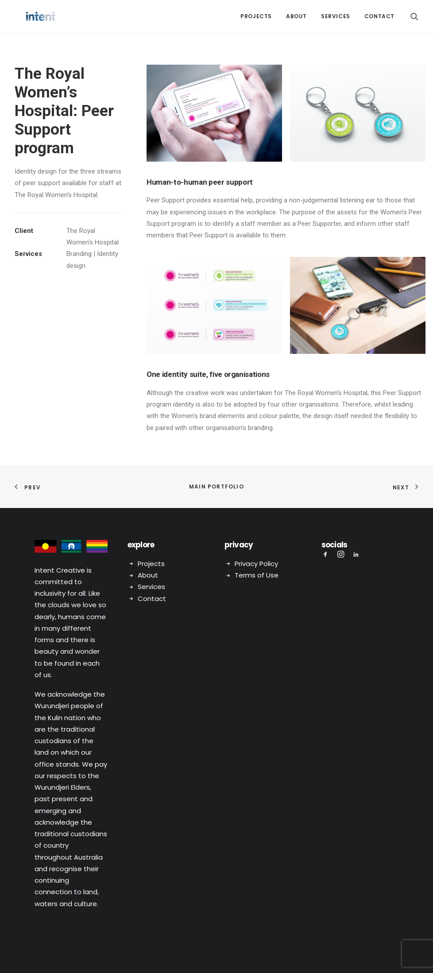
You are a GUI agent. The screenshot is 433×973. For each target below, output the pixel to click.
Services (335, 16)
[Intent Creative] (29, 16)
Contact (379, 16)
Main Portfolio (216, 486)
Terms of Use (256, 574)
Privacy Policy (256, 563)
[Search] (414, 16)
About (296, 16)
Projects (256, 16)
